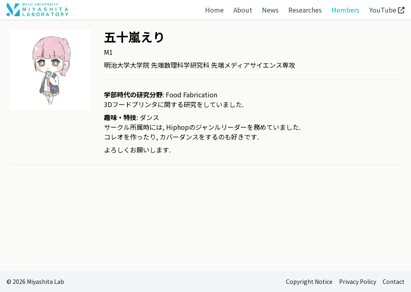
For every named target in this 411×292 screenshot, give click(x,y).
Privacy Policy (357, 281)
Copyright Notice (309, 281)
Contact (394, 281)
